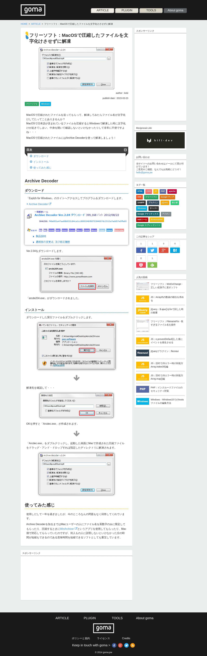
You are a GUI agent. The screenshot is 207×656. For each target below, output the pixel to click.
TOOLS (151, 10)
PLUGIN (127, 10)
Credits (126, 638)
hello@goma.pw (144, 172)
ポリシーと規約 (81, 638)
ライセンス (103, 638)
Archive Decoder (38, 204)
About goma (175, 10)
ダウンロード (41, 156)
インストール (41, 161)
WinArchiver (67, 528)
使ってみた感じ (42, 167)
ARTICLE (103, 10)
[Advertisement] (46, 577)
